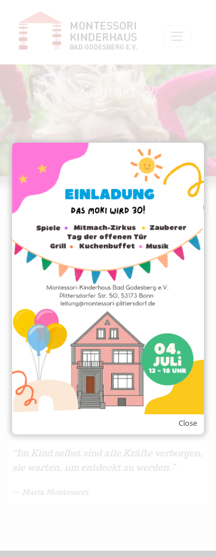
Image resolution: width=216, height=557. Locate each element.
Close (188, 423)
